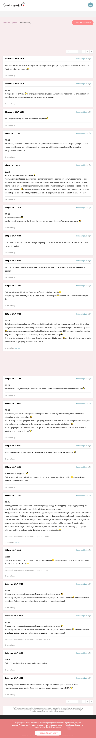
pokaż (17, 348)
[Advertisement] (48, 37)
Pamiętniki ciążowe (9, 22)
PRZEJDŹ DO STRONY (48, 733)
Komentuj (80, 59)
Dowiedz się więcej (53, 727)
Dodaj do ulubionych (83, 22)
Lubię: (86, 59)
